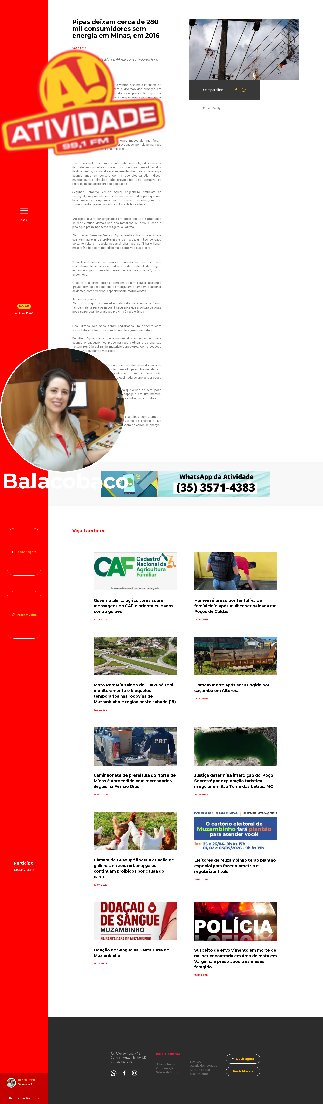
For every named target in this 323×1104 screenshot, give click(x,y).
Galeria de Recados (203, 1065)
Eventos (196, 1061)
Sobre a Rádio (165, 1064)
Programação (165, 1068)
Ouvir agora (27, 552)
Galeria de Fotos (167, 1072)
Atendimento (199, 1074)
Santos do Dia (200, 1069)
